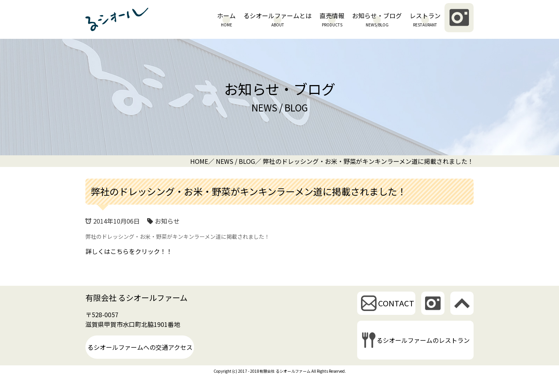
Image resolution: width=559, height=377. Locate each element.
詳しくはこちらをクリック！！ (128, 251)
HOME (199, 161)
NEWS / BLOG (235, 161)
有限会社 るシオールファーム (136, 297)
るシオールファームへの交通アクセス (140, 347)
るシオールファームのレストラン (423, 340)
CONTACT (396, 303)
